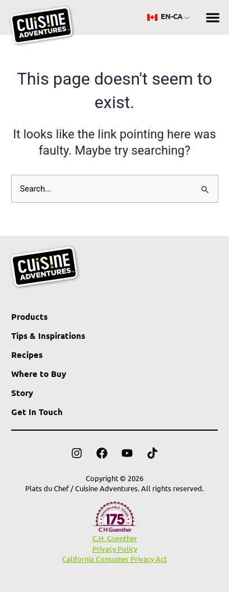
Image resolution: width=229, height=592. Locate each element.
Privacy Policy (114, 548)
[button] (212, 18)
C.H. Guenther (114, 538)
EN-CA (165, 16)
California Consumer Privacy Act (114, 558)
